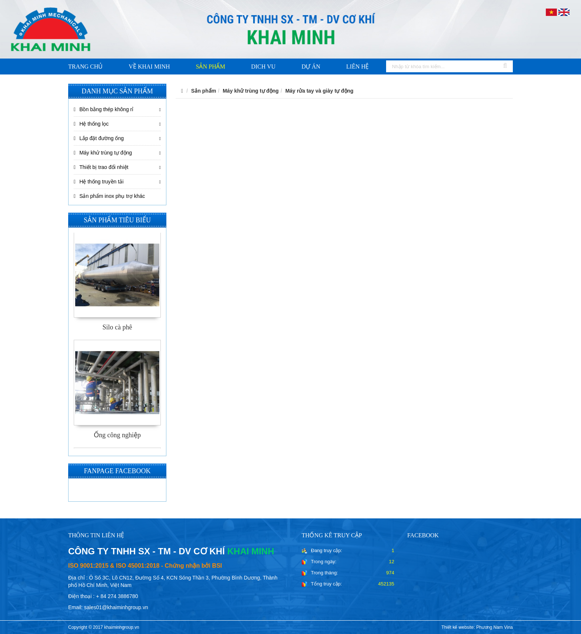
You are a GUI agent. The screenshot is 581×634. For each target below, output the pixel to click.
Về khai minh (149, 66)
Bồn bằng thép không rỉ (103, 109)
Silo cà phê (117, 327)
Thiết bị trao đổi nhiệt (101, 167)
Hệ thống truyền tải (98, 182)
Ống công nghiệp (117, 435)
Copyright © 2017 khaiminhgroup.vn (103, 627)
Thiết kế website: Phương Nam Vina (477, 627)
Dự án (311, 66)
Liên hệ (357, 66)
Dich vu (263, 66)
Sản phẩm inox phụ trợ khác (109, 196)
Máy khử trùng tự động (103, 153)
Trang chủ (85, 66)
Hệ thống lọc (91, 124)
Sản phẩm (210, 66)
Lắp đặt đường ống (99, 138)
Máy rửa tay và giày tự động (319, 91)
